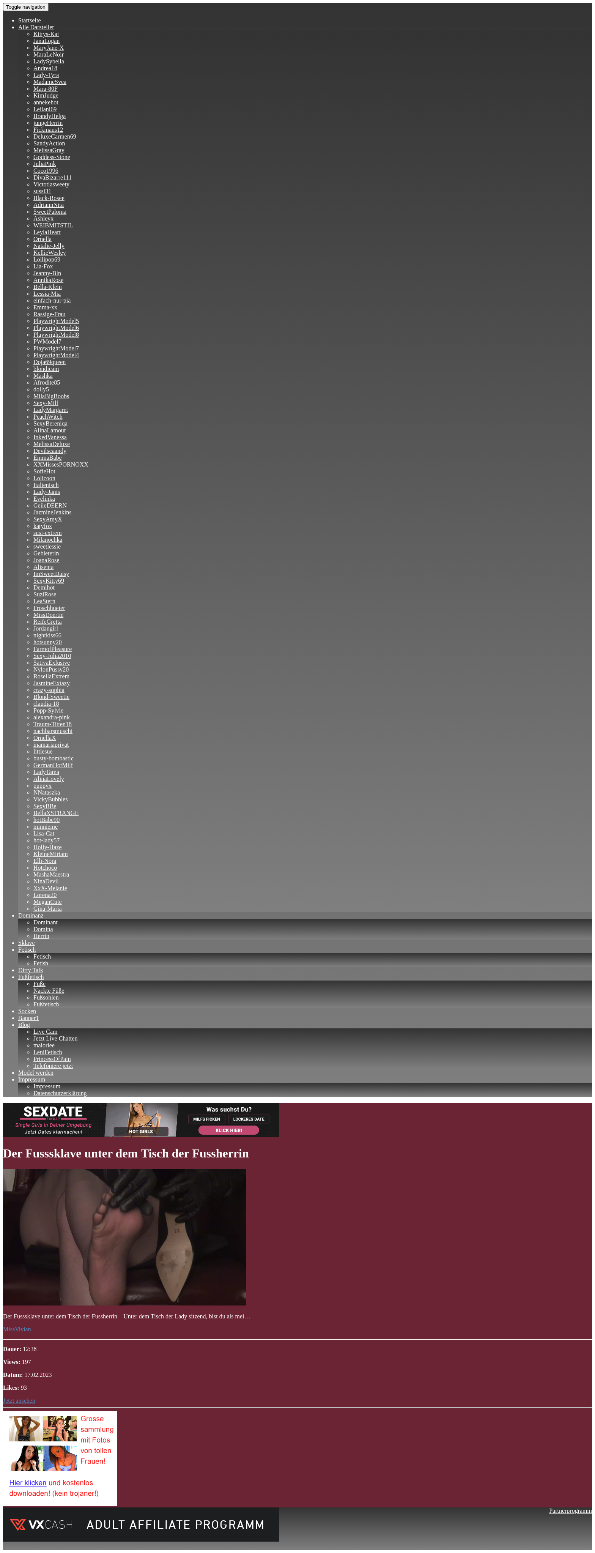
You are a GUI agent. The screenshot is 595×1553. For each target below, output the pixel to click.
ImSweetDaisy (51, 574)
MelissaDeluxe (51, 444)
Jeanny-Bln (47, 273)
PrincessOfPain (52, 1059)
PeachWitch (48, 416)
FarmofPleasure (52, 649)
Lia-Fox (43, 266)
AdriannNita (48, 205)
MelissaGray (49, 150)
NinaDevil (46, 881)
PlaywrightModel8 (56, 334)
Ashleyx (43, 218)
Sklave (26, 943)
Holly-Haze (47, 847)
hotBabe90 (46, 820)
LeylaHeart (47, 232)
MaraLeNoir (48, 54)
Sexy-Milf (45, 403)
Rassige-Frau (49, 314)
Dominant (45, 922)
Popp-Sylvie (48, 710)
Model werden (36, 1072)
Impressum (31, 1079)
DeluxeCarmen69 (54, 136)
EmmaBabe (47, 457)
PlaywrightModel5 (56, 321)
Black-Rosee (49, 198)
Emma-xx (45, 307)
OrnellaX (44, 738)
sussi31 (42, 191)
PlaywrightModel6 (56, 328)
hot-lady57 (46, 840)
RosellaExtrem (51, 676)
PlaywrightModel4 (56, 355)
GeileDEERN (50, 505)
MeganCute (47, 902)
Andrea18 (45, 68)
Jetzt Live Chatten (55, 1038)
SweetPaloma (49, 211)
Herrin (41, 936)
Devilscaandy (49, 451)
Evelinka (44, 498)
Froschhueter (49, 608)
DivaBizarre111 (52, 177)
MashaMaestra (51, 874)
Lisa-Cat (43, 833)
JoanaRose (46, 560)
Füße (39, 984)
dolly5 (41, 389)
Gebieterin (46, 553)
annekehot (45, 102)
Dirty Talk (30, 970)
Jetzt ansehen (19, 1400)
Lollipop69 (46, 259)
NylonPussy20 (51, 669)
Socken (27, 1011)
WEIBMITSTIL (53, 225)
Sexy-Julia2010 (52, 656)
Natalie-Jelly (49, 246)
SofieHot (44, 471)
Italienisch (46, 485)
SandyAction (49, 143)
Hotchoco (45, 867)
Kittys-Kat (46, 34)
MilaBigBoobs (51, 396)
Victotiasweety (51, 184)
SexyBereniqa (50, 423)
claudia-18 (46, 703)
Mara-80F (45, 88)
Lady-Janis (46, 492)
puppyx (42, 785)
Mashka (43, 375)
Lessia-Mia (47, 293)
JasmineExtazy (51, 683)
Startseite (29, 20)
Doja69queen (49, 362)
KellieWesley (49, 252)
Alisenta (43, 567)
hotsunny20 (47, 642)
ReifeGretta (47, 621)
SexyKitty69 (48, 580)
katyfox (42, 526)
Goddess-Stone (51, 157)
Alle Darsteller (36, 27)
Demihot (44, 587)
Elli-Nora (44, 861)
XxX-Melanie (50, 888)
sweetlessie (47, 546)
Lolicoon (44, 478)
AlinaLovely (48, 779)
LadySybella (48, 61)
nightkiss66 (47, 635)
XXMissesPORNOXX (60, 464)
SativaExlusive (51, 662)
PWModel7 (47, 341)
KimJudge (45, 95)
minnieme (45, 826)
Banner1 (28, 1018)
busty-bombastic (53, 758)
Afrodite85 (46, 382)
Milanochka (47, 539)
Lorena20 (45, 895)
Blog (24, 1025)
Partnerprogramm (570, 1510)
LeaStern (44, 601)
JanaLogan (46, 41)
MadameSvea (49, 82)
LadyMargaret (50, 410)
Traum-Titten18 (52, 724)
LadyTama (46, 772)
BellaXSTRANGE (56, 813)
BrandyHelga (49, 116)
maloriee (44, 1045)
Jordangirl (45, 628)
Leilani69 (45, 109)
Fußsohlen (46, 997)
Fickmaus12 (48, 129)
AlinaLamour (49, 430)
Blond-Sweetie (51, 697)
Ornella (42, 239)
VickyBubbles (50, 799)
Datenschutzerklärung (60, 1093)
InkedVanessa (50, 437)
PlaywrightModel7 (56, 348)
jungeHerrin (48, 123)
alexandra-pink (51, 717)
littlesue (43, 751)
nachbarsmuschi (52, 731)
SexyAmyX (47, 519)
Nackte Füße (48, 990)
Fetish (40, 963)
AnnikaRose (48, 280)
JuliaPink (44, 164)
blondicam (46, 369)
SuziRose (44, 594)
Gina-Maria (47, 908)
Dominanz (31, 915)
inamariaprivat (51, 744)
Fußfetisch (31, 977)
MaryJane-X (48, 47)
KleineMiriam (50, 854)
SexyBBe (44, 806)
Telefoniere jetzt (53, 1066)
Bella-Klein (47, 287)
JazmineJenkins (52, 512)
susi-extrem (47, 533)
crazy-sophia (49, 690)
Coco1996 (45, 170)
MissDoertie (48, 615)
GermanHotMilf (53, 765)
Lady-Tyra (46, 75)
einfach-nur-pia (52, 300)
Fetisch (27, 949)
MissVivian (17, 1329)
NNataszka (46, 792)
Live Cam (45, 1031)
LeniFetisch (47, 1052)
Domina (43, 929)
